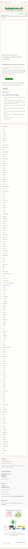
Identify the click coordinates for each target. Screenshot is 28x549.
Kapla (4, 261)
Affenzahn (4, 135)
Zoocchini (4, 452)
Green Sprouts (5, 227)
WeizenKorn (5, 436)
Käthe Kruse (5, 266)
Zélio (4, 450)
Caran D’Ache (5, 185)
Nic (3, 330)
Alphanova (5, 139)
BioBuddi (4, 172)
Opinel (4, 346)
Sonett (4, 390)
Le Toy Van (5, 280)
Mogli (4, 312)
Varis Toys (4, 424)
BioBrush (4, 169)
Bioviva (4, 176)
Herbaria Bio (5, 238)
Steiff (4, 399)
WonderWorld (5, 443)
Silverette (4, 385)
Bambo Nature (5, 153)
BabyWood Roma (6, 149)
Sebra (4, 381)
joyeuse (4, 259)
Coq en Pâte (5, 190)
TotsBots (4, 420)
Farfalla (4, 208)
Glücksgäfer (5, 220)
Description (5, 90)
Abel (3, 130)
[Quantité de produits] (3, 80)
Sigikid (4, 383)
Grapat (4, 224)
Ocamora (4, 335)
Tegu (3, 408)
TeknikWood (5, 411)
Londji (4, 296)
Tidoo (4, 415)
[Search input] (13, 15)
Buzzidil (4, 183)
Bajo (3, 151)
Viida (4, 427)
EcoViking (4, 204)
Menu (4, 17)
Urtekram (4, 422)
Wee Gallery (5, 434)
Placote (4, 362)
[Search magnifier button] (26, 15)
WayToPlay (5, 431)
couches (15, 85)
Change (12, 84)
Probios (4, 369)
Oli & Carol (5, 339)
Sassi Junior (5, 378)
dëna (3, 197)
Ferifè (4, 211)
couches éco (19, 85)
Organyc (4, 351)
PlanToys (4, 365)
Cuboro (4, 195)
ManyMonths (5, 305)
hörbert (4, 245)
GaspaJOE (4, 218)
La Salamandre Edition (7, 275)
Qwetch (4, 374)
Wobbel (4, 438)
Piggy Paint (5, 358)
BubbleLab (5, 181)
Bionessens (5, 174)
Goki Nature (5, 222)
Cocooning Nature (6, 188)
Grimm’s (4, 231)
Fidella (4, 213)
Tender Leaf (5, 413)
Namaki (4, 319)
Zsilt (3, 454)
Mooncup (4, 314)
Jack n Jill (4, 250)
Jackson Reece (5, 252)
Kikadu (4, 268)
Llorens (4, 293)
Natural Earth (5, 321)
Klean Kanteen (5, 273)
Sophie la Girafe (6, 392)
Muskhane (4, 316)
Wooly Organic (5, 447)
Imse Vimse (5, 247)
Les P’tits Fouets (6, 282)
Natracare (4, 323)
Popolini (4, 367)
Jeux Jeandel (5, 257)
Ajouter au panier (9, 80)
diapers (22, 85)
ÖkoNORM (4, 337)
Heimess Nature (6, 236)
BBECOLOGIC (11, 85)
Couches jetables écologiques (19, 84)
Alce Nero (4, 137)
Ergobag (4, 206)
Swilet (4, 401)
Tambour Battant (6, 406)
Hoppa (4, 243)
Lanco (4, 277)
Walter (4, 429)
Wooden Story (5, 445)
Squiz (4, 397)
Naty (3, 328)
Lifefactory (5, 291)
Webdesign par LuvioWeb (21, 544)
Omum (4, 342)
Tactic (4, 404)
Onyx (3, 344)
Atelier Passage (5, 146)
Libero (4, 289)
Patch (4, 355)
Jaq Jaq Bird (5, 254)
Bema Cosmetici (6, 160)
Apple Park (5, 142)
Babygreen (14, 9)
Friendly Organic (6, 215)
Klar (3, 270)
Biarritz (4, 162)
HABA (4, 234)
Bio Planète (5, 165)
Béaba (4, 158)
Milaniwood (5, 307)
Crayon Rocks (5, 192)
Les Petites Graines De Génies (8, 284)
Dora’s (4, 199)
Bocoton (4, 178)
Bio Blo (4, 167)
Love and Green (5, 298)
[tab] (5, 90)
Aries (4, 144)
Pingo (4, 360)
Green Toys (5, 229)
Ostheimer (4, 353)
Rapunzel (4, 376)
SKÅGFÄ (4, 388)
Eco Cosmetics (5, 201)
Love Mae (4, 300)
